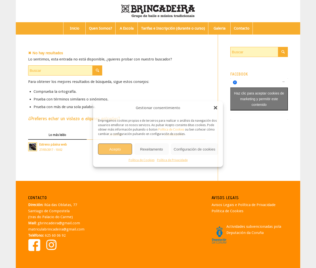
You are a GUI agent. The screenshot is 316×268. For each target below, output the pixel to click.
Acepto (115, 149)
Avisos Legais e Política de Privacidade (244, 205)
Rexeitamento (151, 149)
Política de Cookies (171, 129)
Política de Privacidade (172, 160)
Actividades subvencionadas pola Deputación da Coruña (253, 229)
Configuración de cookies (194, 149)
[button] (215, 107)
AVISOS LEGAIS (225, 197)
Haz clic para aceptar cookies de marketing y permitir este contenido (259, 98)
